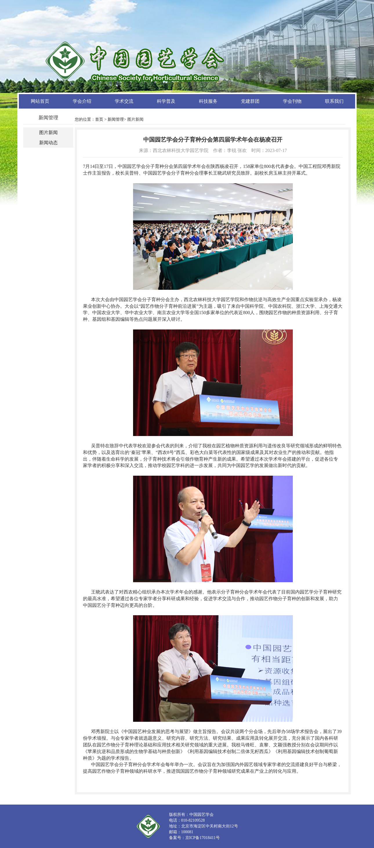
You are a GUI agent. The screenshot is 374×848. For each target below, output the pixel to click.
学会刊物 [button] (292, 101)
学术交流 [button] (124, 101)
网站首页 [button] (40, 101)
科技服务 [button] (208, 101)
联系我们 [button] (334, 101)
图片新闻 (48, 132)
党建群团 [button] (250, 101)
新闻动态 (48, 142)
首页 (99, 119)
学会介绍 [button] (82, 101)
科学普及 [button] (166, 101)
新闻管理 (116, 119)
